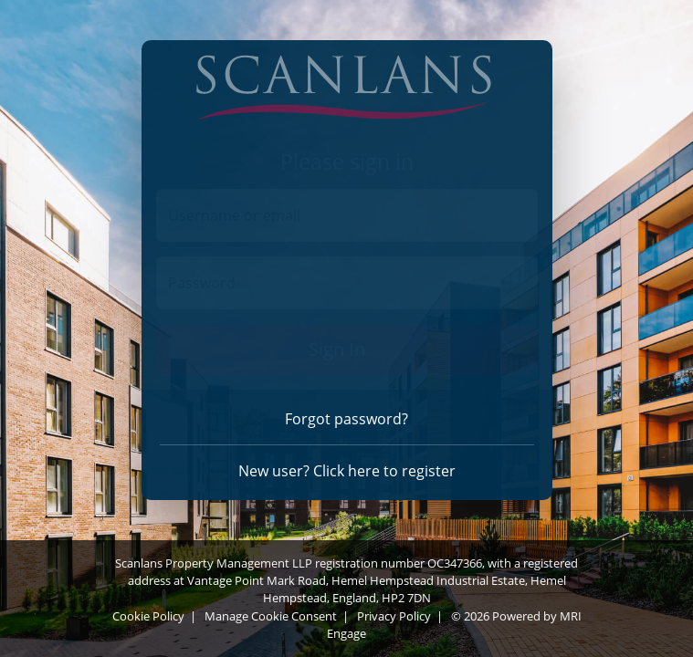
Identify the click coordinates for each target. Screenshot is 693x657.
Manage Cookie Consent (271, 616)
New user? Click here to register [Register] (347, 471)
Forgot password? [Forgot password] (346, 419)
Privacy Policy (394, 616)
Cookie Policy (148, 616)
